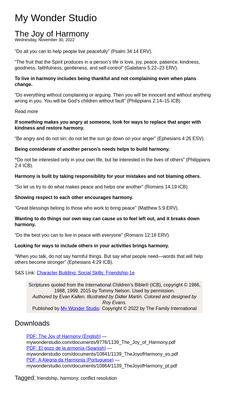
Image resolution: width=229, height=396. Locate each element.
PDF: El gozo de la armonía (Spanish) (66, 348)
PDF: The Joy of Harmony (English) (63, 336)
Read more (26, 111)
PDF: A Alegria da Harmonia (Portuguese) (70, 359)
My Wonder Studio (80, 308)
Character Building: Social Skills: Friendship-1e (86, 272)
